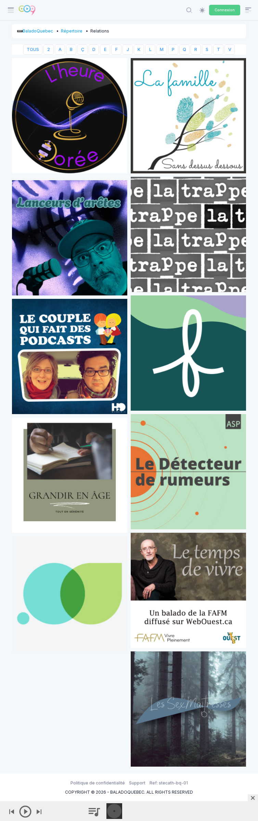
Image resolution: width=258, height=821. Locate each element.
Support (137, 782)
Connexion (225, 10)
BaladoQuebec (38, 31)
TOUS (33, 49)
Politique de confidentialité (97, 782)
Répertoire (71, 31)
